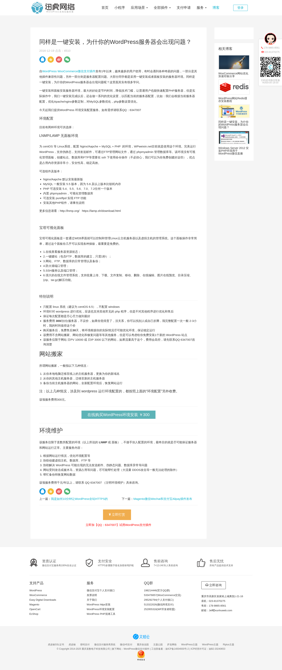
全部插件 (162, 8)
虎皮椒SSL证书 (56, 644)
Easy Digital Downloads (42, 599)
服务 (202, 8)
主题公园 (158, 644)
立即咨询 (213, 585)
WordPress (35, 590)
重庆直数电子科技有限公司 (96, 648)
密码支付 (85, 644)
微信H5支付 (126, 644)
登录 (240, 7)
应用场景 (139, 8)
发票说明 (92, 595)
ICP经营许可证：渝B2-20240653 (208, 648)
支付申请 (184, 8)
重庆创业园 (143, 644)
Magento (34, 604)
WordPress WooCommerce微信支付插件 (69, 71)
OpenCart (34, 609)
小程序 (119, 8)
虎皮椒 (72, 644)
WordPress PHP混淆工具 (101, 613)
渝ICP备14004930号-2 (177, 648)
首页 (104, 8)
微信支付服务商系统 (104, 644)
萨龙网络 (172, 644)
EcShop (33, 613)
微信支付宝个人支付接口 (101, 590)
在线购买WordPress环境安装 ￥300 (118, 415)
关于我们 (92, 599)
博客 (216, 8)
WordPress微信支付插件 (136, 648)
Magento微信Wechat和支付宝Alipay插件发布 (162, 498)
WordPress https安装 (99, 604)
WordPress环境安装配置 (101, 609)
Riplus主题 (228, 644)
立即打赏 (117, 514)
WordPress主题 (189, 644)
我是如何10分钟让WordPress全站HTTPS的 (79, 498)
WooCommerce (38, 595)
